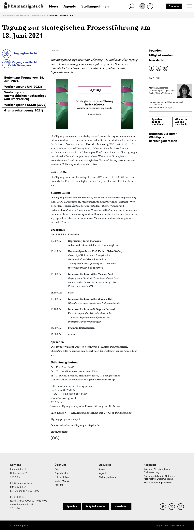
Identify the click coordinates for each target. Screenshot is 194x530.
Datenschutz (177, 525)
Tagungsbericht (59, 431)
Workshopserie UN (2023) (23, 86)
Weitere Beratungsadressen (158, 482)
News (53, 6)
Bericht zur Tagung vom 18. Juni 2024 (24, 79)
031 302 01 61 (18, 487)
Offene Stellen (62, 477)
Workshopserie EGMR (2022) (25, 104)
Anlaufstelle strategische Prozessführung (24, 15)
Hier (53, 412)
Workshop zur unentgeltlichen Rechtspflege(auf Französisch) (25, 96)
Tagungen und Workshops (62, 15)
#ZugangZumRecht (24, 53)
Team (57, 469)
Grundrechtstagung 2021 (100, 144)
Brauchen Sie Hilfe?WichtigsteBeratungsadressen (163, 137)
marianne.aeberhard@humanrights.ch (166, 102)
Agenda (70, 6)
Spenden (174, 6)
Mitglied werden (161, 55)
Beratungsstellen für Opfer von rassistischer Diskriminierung (159, 477)
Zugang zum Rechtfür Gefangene (24, 63)
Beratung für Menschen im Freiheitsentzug (157, 471)
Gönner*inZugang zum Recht (181, 122)
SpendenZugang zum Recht (158, 122)
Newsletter (157, 60)
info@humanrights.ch (21, 483)
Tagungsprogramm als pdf (65, 419)
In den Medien (62, 480)
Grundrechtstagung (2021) (23, 110)
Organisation (61, 473)
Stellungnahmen (95, 6)
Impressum (162, 525)
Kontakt (59, 484)
